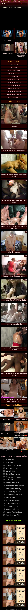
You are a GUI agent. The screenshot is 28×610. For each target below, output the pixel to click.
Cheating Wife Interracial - (13, 7)
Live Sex (24, 4)
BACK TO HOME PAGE (14, 520)
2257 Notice (20, 609)
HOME (3, 4)
